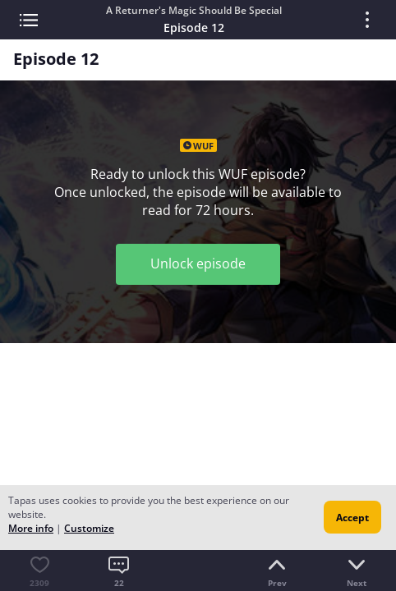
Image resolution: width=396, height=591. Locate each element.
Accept (352, 518)
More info (30, 528)
